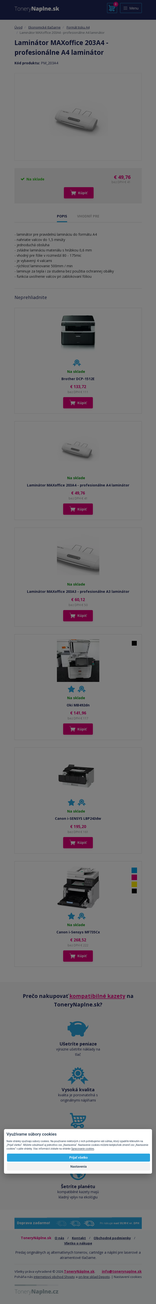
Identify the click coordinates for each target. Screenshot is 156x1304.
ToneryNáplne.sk (79, 1271)
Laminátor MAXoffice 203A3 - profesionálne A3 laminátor (78, 591)
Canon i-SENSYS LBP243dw (78, 818)
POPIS (62, 216)
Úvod (18, 27)
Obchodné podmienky (112, 1238)
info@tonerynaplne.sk (122, 1271)
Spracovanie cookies (82, 1148)
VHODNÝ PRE (88, 216)
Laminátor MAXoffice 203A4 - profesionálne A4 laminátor (78, 485)
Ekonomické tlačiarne (44, 27)
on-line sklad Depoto (94, 1276)
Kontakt (79, 1238)
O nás (59, 1238)
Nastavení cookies (128, 1276)
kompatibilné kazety (97, 995)
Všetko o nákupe (78, 1243)
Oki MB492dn (78, 705)
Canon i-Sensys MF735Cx (78, 932)
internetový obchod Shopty (54, 1276)
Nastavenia (78, 1166)
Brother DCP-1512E (78, 378)
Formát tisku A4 (78, 27)
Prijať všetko (78, 1157)
